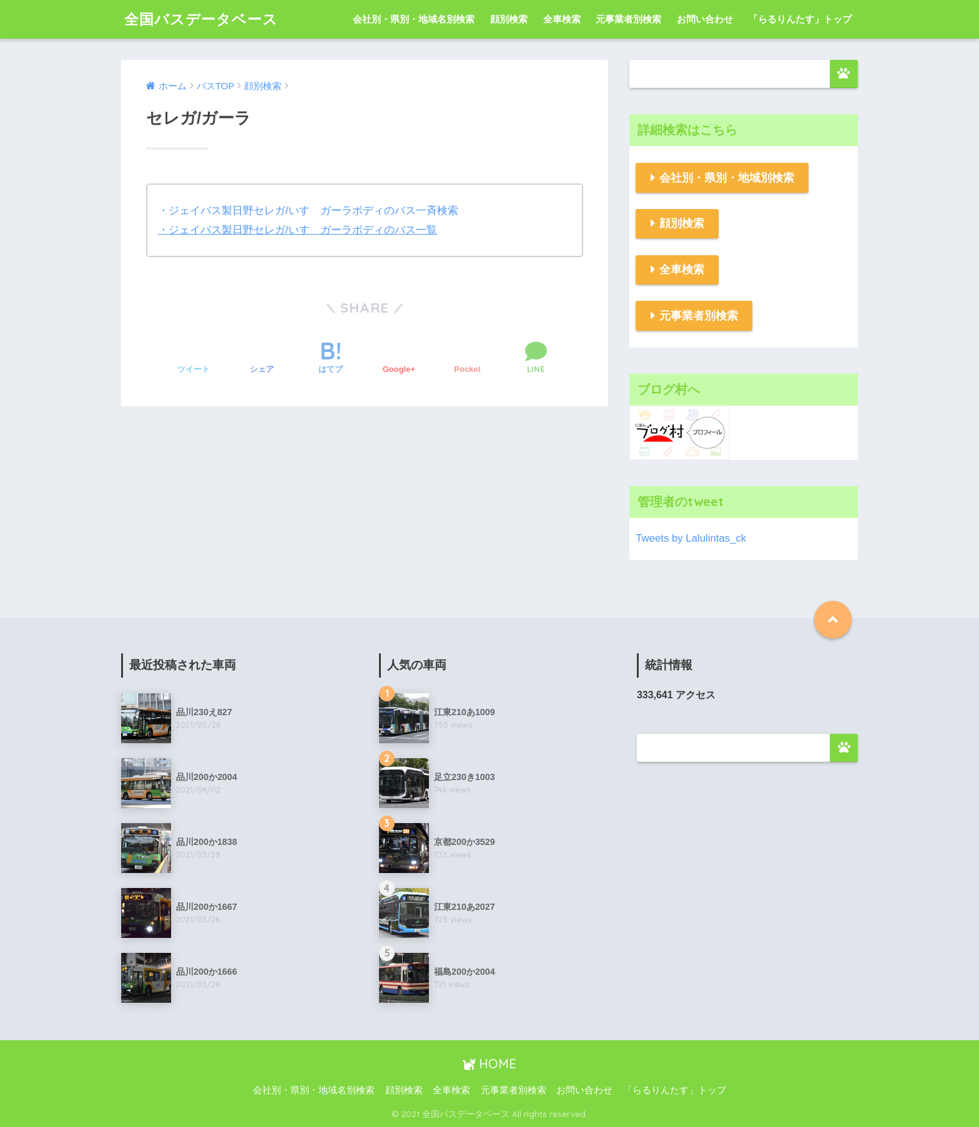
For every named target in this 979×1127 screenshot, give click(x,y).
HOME (489, 1063)
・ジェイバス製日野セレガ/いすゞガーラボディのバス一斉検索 (308, 211)
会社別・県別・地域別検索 (726, 178)
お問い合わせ (705, 19)
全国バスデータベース (201, 19)
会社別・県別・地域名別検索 (414, 19)
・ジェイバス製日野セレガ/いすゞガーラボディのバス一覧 (297, 230)
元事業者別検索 (628, 19)
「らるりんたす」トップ (800, 19)
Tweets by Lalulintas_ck (691, 538)
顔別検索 (509, 19)
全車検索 (562, 19)
